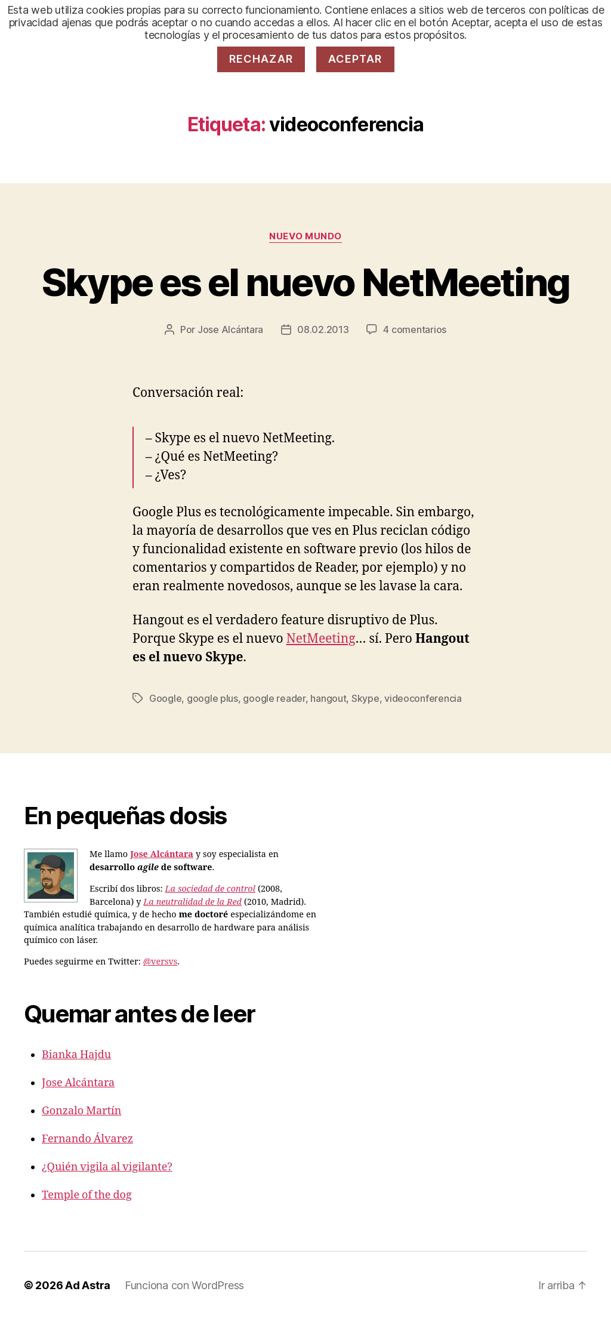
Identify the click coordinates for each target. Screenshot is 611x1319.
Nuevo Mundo (305, 236)
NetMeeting (321, 639)
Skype (365, 698)
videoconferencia (423, 698)
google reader (274, 698)
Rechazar (261, 59)
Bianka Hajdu (76, 1055)
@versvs (160, 962)
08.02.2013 (322, 329)
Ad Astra (87, 1285)
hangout (328, 698)
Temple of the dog (87, 1195)
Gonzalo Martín (81, 1111)
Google (165, 698)
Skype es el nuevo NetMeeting (306, 282)
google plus (212, 698)
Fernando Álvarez (87, 1139)
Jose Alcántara (230, 329)
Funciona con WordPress (184, 1285)
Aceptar (355, 59)
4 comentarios (414, 329)
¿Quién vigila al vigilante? (107, 1167)
